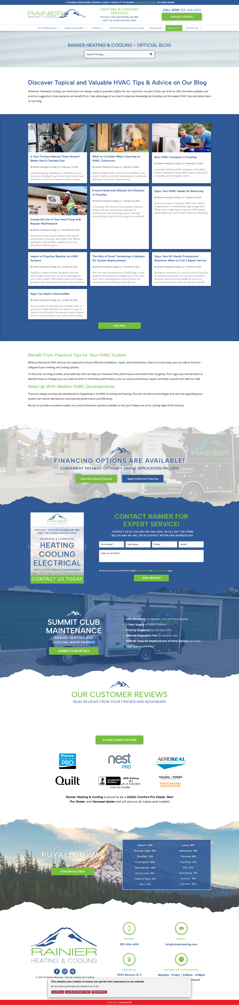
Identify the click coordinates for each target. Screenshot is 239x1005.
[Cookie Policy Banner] (119, 987)
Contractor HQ (125, 1002)
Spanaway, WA (188, 873)
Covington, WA (145, 862)
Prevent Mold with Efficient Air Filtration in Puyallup (118, 192)
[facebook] (57, 972)
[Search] (119, 54)
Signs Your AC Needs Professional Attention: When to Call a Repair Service (180, 258)
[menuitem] (48, 28)
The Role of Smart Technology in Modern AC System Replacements (118, 258)
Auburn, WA (145, 845)
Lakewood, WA (188, 850)
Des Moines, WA (145, 867)
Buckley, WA (145, 856)
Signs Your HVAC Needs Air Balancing (178, 191)
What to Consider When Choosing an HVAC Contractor (116, 158)
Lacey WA (188, 845)
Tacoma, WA (188, 884)
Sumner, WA (188, 878)
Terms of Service (160, 570)
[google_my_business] (73, 972)
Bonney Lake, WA (145, 850)
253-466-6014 (190, 10)
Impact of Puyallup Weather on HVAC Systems (54, 258)
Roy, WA (188, 867)
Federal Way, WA (145, 878)
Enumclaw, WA (145, 873)
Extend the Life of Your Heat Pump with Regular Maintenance (55, 221)
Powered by (112, 1002)
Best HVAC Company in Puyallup (175, 157)
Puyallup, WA (188, 862)
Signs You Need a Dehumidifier (50, 294)
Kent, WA (145, 884)
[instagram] (65, 972)
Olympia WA (188, 856)
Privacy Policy (143, 570)
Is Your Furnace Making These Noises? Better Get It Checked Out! (55, 158)
